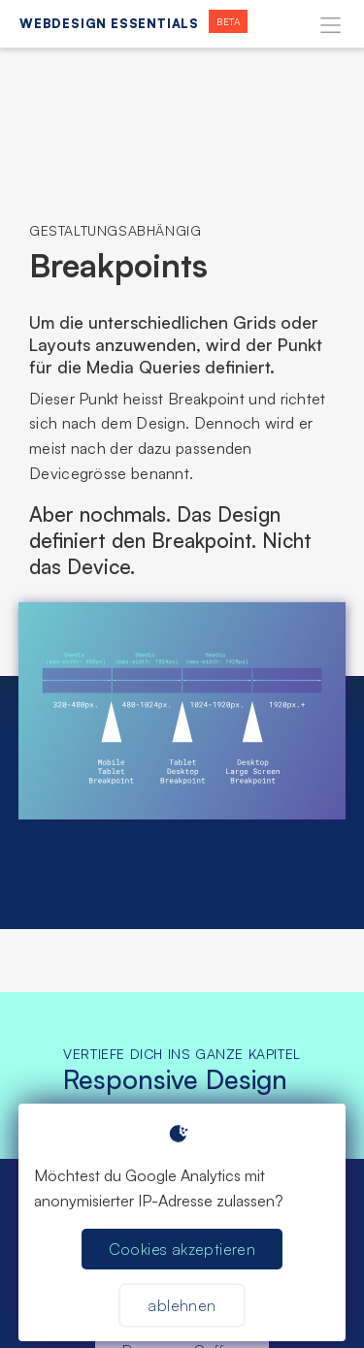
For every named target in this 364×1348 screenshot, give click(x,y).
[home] (129, 24)
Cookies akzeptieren (182, 1249)
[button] (330, 24)
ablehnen (181, 1305)
